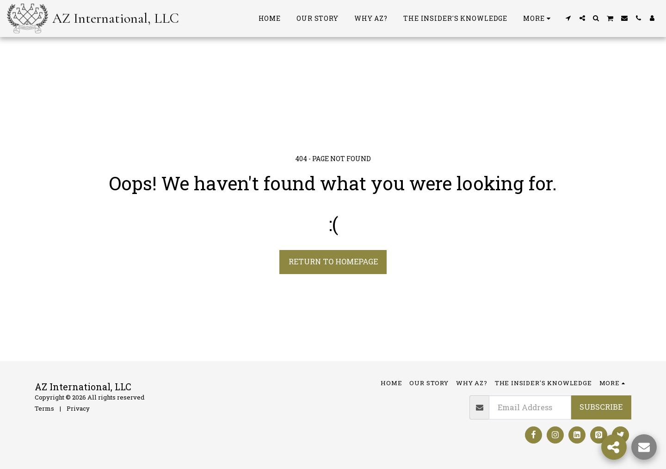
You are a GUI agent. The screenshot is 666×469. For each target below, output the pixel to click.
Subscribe (601, 407)
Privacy (78, 408)
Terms (44, 408)
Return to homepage (333, 261)
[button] (568, 18)
